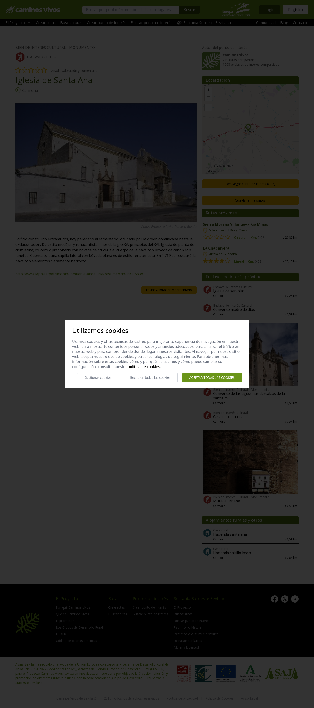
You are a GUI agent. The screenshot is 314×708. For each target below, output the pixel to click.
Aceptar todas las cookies (212, 377)
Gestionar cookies (97, 377)
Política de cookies (144, 366)
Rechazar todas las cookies (150, 377)
